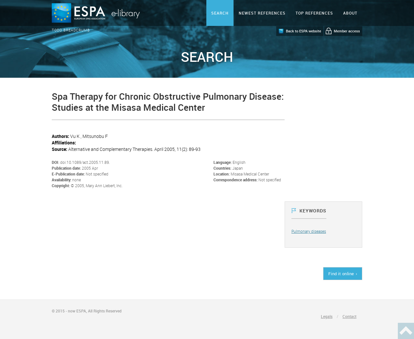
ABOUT (350, 13)
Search (220, 13)
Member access (347, 30)
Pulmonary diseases (308, 231)
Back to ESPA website (303, 30)
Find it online (341, 274)
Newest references (262, 13)
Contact (349, 316)
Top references (314, 13)
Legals (326, 316)
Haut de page (406, 331)
